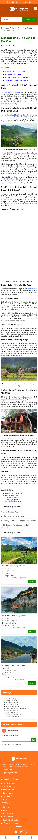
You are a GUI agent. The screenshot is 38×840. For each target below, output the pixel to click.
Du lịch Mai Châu (10, 571)
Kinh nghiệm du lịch (13, 706)
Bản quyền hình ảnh (9, 823)
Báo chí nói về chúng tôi (14, 710)
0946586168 (26, 2)
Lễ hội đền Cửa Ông (9, 512)
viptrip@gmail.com (10, 773)
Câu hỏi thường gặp (9, 820)
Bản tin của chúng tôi (13, 714)
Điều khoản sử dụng (9, 817)
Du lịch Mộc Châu (11, 670)
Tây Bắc (16, 117)
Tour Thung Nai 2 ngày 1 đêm (14, 615)
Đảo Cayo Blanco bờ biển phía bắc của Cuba (18, 521)
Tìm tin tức (29, 20)
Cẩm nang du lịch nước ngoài (16, 708)
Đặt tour (32, 582)
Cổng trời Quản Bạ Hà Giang (12, 516)
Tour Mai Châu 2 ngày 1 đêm (14, 493)
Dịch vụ (5, 807)
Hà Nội (7, 568)
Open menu (35, 9)
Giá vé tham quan (12, 705)
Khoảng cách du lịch (13, 716)
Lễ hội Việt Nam (11, 701)
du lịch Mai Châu (29, 149)
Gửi (33, 740)
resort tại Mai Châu (14, 467)
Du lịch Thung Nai (11, 621)
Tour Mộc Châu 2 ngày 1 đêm (13, 665)
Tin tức (4, 810)
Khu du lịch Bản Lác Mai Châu (11, 92)
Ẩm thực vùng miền (12, 703)
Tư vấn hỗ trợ (7, 813)
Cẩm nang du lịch (12, 712)
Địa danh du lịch (11, 699)
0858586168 (12, 2)
